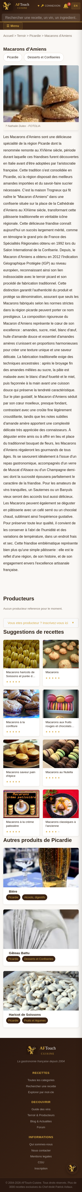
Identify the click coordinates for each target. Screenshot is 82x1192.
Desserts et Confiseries (44, 57)
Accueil (8, 35)
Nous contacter (41, 1150)
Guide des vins (41, 1109)
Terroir (21, 35)
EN (76, 5)
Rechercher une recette (41, 1086)
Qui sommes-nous (40, 1144)
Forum (41, 1127)
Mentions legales (41, 1156)
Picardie (35, 35)
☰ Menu (13, 26)
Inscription (41, 1168)
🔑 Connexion (50, 5)
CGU (41, 1162)
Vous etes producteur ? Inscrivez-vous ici (41, 623)
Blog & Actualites (41, 1121)
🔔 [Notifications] (66, 5)
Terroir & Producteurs (41, 1115)
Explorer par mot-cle (41, 1092)
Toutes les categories (41, 1080)
